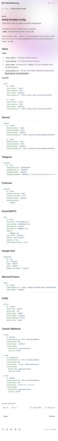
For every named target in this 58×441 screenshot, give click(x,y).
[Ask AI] (53, 83)
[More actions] (55, 3)
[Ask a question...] (29, 422)
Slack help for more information (16, 73)
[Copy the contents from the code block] (50, 83)
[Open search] (49, 3)
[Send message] (54, 423)
